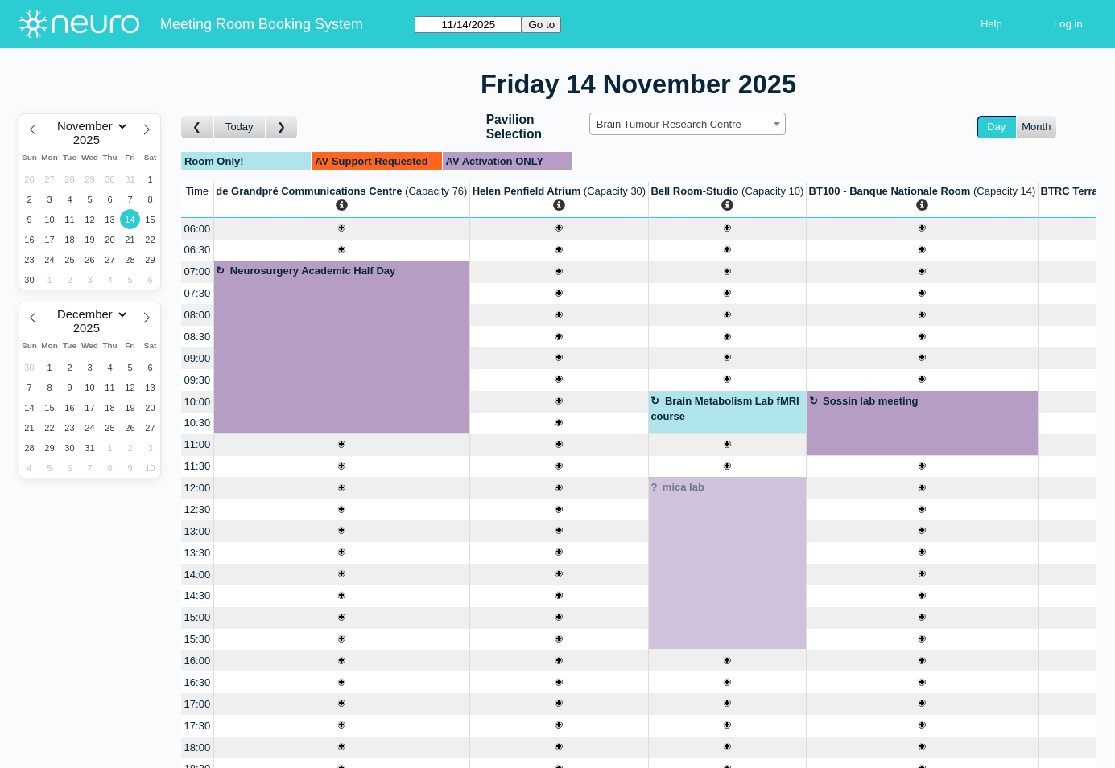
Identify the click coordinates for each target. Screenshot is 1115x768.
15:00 (197, 617)
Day (996, 127)
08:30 (197, 337)
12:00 (197, 488)
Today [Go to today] (239, 127)
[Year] (90, 139)
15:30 (197, 639)
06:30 (197, 250)
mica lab (683, 487)
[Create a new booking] (341, 229)
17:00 (197, 704)
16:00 (197, 661)
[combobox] (687, 124)
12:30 (197, 509)
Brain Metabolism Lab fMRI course (724, 409)
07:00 (197, 271)
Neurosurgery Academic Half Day (312, 271)
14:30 (197, 595)
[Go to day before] (197, 127)
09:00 (197, 358)
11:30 (197, 466)
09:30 (197, 380)
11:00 (197, 444)
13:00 (197, 531)
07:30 (197, 293)
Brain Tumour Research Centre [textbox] (669, 124)
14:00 (197, 575)
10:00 (197, 402)
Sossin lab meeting (870, 401)
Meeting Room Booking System (261, 24)
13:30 (197, 553)
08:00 (197, 315)
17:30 (197, 726)
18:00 (197, 747)
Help (991, 24)
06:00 (197, 229)
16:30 (197, 682)
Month (1036, 127)
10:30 (197, 423)
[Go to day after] (282, 127)
